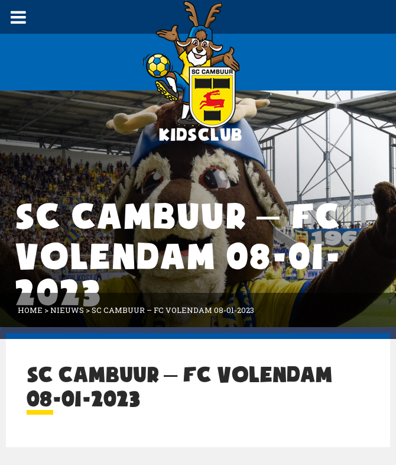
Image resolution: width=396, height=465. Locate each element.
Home (30, 310)
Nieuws (67, 310)
